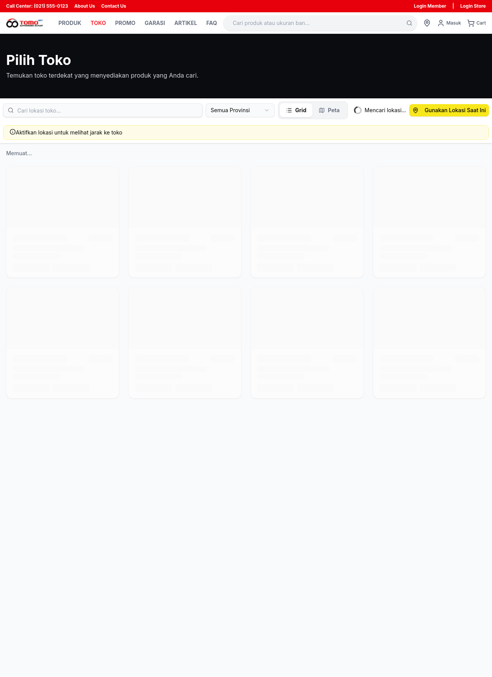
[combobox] (240, 110)
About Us (84, 6)
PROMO (125, 23)
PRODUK (69, 23)
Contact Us (113, 6)
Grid (296, 110)
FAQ (211, 23)
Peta (329, 110)
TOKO (98, 23)
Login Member (430, 6)
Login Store (473, 6)
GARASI (155, 23)
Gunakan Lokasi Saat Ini (449, 110)
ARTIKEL (185, 23)
